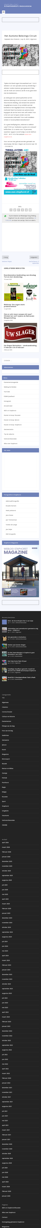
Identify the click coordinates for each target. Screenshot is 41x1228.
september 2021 (7, 1102)
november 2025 (7, 866)
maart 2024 (6, 960)
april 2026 (5, 842)
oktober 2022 (6, 1040)
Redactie (16, 39)
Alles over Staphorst (10, 443)
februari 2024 (6, 965)
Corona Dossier (7, 712)
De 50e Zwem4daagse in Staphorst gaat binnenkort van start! (21, 653)
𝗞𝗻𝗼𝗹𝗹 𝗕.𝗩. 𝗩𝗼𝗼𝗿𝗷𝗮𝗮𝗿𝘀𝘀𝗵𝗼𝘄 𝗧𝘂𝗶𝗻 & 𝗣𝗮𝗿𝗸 (21, 677)
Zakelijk (4, 825)
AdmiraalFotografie (12, 501)
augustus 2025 (7, 880)
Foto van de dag (7, 731)
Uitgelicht (5, 811)
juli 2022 (4, 1054)
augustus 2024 (7, 937)
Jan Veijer (9, 529)
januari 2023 (6, 1026)
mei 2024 (5, 951)
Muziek (4, 764)
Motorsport (6, 759)
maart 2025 (6, 904)
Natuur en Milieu (7, 768)
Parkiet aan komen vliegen (17, 645)
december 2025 (7, 861)
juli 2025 (4, 885)
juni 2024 (5, 946)
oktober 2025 (6, 871)
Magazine (5, 754)
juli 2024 (4, 941)
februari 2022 (6, 1078)
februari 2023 (6, 1021)
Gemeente (5, 740)
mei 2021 (5, 1120)
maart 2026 (6, 847)
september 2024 (7, 932)
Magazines (5, 1227)
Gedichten (5, 735)
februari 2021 (6, 1135)
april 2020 (5, 1182)
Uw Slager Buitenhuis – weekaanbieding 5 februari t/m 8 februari (20, 346)
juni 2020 (5, 1172)
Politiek (4, 778)
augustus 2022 (7, 1050)
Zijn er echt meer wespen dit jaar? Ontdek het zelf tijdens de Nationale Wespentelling (19, 316)
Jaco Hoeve (9, 515)
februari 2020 (6, 1191)
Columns (5, 707)
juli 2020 (4, 1168)
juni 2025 (5, 890)
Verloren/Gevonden (10, 439)
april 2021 (5, 1125)
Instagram (7, 401)
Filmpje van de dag (8, 726)
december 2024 (7, 918)
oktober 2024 (6, 927)
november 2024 (7, 922)
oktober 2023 (6, 984)
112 (3, 698)
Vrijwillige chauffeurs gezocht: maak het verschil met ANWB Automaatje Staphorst (22, 669)
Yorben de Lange (11, 525)
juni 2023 (5, 1003)
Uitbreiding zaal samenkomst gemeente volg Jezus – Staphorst (23, 629)
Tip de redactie (9, 434)
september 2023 (7, 989)
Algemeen (33, 39)
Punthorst (5, 782)
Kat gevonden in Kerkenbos (17, 637)
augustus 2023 (7, 993)
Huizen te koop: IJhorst (11, 420)
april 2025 (5, 899)
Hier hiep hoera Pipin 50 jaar (17, 661)
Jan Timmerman (11, 520)
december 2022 (7, 1031)
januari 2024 (6, 970)
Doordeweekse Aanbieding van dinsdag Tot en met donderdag (20, 276)
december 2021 (7, 1087)
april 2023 (5, 1012)
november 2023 (7, 979)
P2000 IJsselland (9, 396)
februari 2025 (6, 908)
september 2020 (7, 1158)
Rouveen (5, 797)
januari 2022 (6, 1083)
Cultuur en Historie (8, 716)
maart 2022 (6, 1073)
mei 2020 (5, 1177)
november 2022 (7, 1036)
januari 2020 (6, 1196)
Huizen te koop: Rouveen (12, 415)
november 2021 (7, 1092)
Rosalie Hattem (11, 506)
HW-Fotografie (11, 534)
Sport (4, 801)
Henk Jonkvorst (11, 510)
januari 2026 (6, 857)
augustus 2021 (7, 1106)
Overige (4, 773)
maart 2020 (6, 1186)
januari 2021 (6, 1139)
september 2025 (7, 875)
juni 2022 (5, 1059)
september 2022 (7, 1045)
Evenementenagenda (11, 382)
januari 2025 (6, 913)
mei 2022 (5, 1064)
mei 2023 (5, 1007)
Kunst (4, 749)
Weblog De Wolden (10, 387)
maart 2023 (6, 1017)
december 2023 (7, 974)
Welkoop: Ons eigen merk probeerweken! (14, 305)
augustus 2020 (7, 1163)
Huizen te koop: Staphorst (13, 425)
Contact (4, 1217)
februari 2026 (6, 852)
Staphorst (5, 806)
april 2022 (5, 1069)
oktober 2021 (6, 1097)
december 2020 (7, 1144)
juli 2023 (4, 998)
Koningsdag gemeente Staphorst (13, 1222)
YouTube (7, 392)
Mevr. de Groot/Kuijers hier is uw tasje (20, 621)
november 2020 (7, 1149)
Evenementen (18, 656)
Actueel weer (8, 406)
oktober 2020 (6, 1153)
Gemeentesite (8, 429)
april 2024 (5, 955)
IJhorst (4, 745)
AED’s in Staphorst (10, 410)
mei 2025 (5, 894)
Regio (4, 787)
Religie (4, 792)
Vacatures (5, 815)
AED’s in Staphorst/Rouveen (11, 1208)
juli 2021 (4, 1111)
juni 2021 (5, 1116)
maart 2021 (6, 1130)
